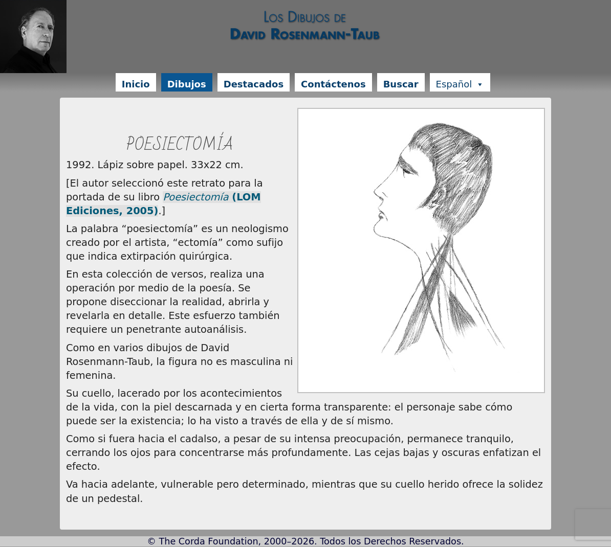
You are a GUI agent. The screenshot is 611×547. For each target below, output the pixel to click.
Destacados (253, 84)
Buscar (401, 84)
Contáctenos (333, 84)
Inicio (136, 84)
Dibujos (186, 84)
